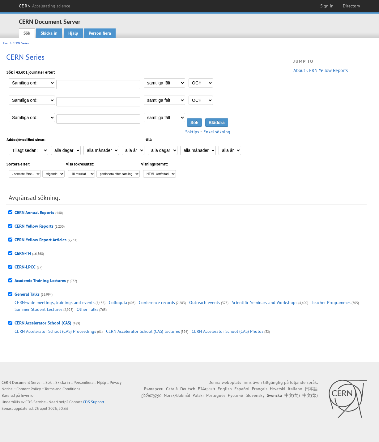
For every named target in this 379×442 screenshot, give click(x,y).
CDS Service (35, 402)
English (225, 389)
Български (154, 389)
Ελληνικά (206, 389)
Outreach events (204, 302)
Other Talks (87, 309)
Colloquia (118, 302)
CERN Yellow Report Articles (40, 239)
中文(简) (292, 395)
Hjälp (73, 33)
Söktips (192, 132)
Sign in (327, 6)
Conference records (157, 302)
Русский (235, 395)
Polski (198, 395)
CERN (44, 6)
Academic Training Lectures (40, 280)
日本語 (311, 389)
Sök (26, 33)
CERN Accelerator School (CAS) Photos (227, 331)
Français (259, 389)
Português (215, 395)
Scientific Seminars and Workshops (264, 302)
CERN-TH (23, 253)
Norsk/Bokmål (177, 395)
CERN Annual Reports (34, 212)
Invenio (27, 395)
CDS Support (93, 402)
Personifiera (100, 33)
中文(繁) (310, 395)
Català (172, 389)
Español (241, 389)
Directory (351, 6)
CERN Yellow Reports (34, 226)
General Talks (27, 294)
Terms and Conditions (62, 389)
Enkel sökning (216, 132)
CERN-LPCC (25, 267)
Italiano (295, 389)
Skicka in (49, 33)
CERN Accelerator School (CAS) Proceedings (55, 331)
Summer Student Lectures (38, 309)
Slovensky (255, 395)
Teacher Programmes (331, 302)
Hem (6, 43)
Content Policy (28, 389)
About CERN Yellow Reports (320, 70)
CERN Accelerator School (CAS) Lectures (143, 331)
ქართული (151, 395)
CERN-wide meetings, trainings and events (55, 302)
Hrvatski (277, 389)
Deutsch (187, 389)
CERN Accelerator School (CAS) (43, 323)
